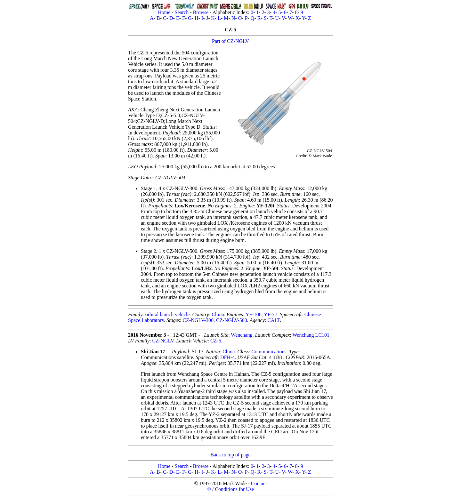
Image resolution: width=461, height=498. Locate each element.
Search (182, 12)
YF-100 (254, 314)
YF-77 (270, 314)
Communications (268, 351)
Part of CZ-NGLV (230, 41)
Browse (200, 12)
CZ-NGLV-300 (198, 320)
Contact (259, 483)
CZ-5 (215, 340)
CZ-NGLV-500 (231, 320)
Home (164, 12)
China (218, 314)
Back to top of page (230, 454)
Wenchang (241, 335)
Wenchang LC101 (310, 335)
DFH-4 (227, 357)
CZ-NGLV (163, 340)
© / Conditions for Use (230, 489)
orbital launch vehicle (167, 314)
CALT (273, 320)
